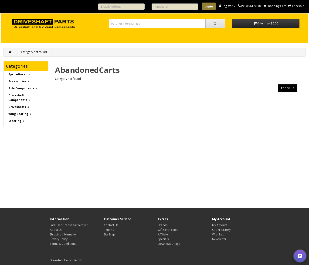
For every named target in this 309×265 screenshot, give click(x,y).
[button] (300, 256)
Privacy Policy (59, 239)
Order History (221, 230)
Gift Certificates (168, 230)
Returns (109, 230)
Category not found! (34, 52)
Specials (163, 239)
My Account (219, 225)
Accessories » (19, 81)
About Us (56, 230)
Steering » (16, 121)
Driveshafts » (18, 107)
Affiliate (163, 234)
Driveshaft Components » (19, 97)
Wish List (218, 234)
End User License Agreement (69, 225)
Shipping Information (64, 234)
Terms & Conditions (63, 244)
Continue (287, 88)
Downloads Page (169, 244)
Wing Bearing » (19, 114)
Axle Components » (22, 88)
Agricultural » (19, 74)
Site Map (109, 234)
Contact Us (111, 225)
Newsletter (219, 239)
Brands (162, 225)
